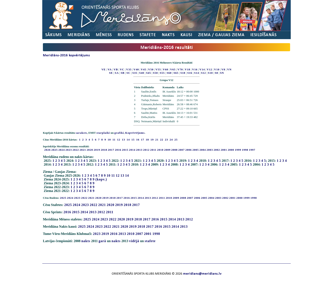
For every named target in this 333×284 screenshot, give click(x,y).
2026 (47, 149)
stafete (150, 241)
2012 (146, 149)
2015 (125, 149)
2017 (111, 149)
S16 (189, 72)
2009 (167, 149)
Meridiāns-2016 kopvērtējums (66, 55)
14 (127, 175)
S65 (176, 72)
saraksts (81, 132)
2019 (97, 149)
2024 (61, 149)
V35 (128, 69)
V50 (151, 69)
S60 (169, 72)
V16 (195, 69)
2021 (83, 149)
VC (122, 69)
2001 (224, 149)
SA (117, 72)
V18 (187, 69)
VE (104, 69)
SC (128, 72)
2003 (210, 149)
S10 (210, 72)
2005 (195, 149)
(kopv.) (101, 179)
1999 (238, 149)
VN (229, 69)
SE (111, 72)
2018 (104, 149)
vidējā (134, 241)
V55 (158, 69)
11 (113, 175)
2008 (174, 149)
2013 (139, 149)
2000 (231, 149)
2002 (217, 149)
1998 (245, 149)
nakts (85, 241)
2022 (76, 149)
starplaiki (103, 132)
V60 (165, 69)
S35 (134, 72)
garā (102, 241)
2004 (202, 149)
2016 (118, 149)
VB (116, 69)
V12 (209, 69)
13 (122, 175)
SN (222, 72)
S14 (196, 72)
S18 (182, 72)
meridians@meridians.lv (202, 273)
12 (118, 175)
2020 (90, 149)
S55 (162, 72)
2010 (160, 149)
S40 (141, 72)
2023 (68, 149)
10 (108, 175)
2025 (54, 149)
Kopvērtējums (135, 132)
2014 (132, 149)
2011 (153, 149)
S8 (216, 72)
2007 (181, 149)
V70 (180, 69)
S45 (148, 72)
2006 (188, 149)
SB (122, 72)
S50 (155, 72)
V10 (216, 69)
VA (110, 69)
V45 (143, 69)
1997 (252, 149)
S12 (203, 72)
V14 (202, 69)
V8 (223, 69)
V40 (136, 69)
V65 (172, 69)
